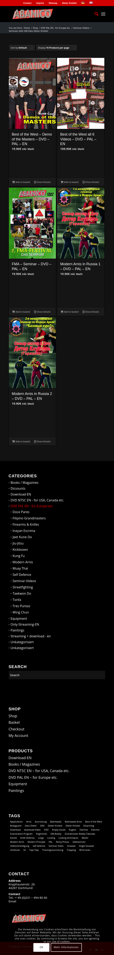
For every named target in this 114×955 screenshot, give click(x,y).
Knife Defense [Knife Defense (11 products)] (27, 837)
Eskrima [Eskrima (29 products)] (95, 829)
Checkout (17, 729)
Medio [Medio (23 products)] (85, 837)
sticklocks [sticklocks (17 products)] (15, 849)
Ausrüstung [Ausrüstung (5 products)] (41, 821)
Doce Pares (21, 512)
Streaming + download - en (31, 636)
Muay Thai (20, 568)
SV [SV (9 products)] (24, 849)
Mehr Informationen (66, 947)
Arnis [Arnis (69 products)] (28, 821)
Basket (14, 722)
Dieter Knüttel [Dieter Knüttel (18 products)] (73, 825)
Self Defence (22, 574)
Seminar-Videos (24, 581)
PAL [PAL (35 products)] (50, 841)
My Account (18, 735)
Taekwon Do (22, 593)
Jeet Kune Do (22, 537)
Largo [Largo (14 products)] (41, 837)
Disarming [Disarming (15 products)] (88, 825)
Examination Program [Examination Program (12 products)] (21, 833)
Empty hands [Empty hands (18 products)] (59, 829)
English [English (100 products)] (72, 829)
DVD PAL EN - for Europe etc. (32, 506)
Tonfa (17, 599)
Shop (13, 715)
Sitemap (53, 3)
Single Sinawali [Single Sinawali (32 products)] (86, 845)
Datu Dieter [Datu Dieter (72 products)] (31, 825)
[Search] (94, 14)
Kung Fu (19, 556)
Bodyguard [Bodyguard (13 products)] (16, 825)
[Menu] (103, 14)
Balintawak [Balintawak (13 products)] (55, 821)
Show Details (42, 182)
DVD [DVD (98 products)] (46, 829)
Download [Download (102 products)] (15, 829)
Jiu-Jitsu (18, 543)
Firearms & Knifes (26, 524)
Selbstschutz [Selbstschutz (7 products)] (79, 841)
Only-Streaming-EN (25, 624)
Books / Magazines (25, 482)
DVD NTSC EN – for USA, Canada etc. (39, 770)
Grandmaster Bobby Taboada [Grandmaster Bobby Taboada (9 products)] (80, 833)
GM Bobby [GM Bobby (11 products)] (55, 833)
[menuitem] (27, 3)
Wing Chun (21, 612)
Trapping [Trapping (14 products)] (71, 849)
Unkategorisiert (22, 642)
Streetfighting (23, 587)
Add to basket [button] (21, 182)
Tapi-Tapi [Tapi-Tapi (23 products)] (34, 849)
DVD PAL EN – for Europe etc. (33, 777)
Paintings (17, 630)
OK (41, 947)
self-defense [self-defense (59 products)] (39, 845)
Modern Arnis (23, 562)
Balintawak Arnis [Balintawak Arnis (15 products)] (73, 821)
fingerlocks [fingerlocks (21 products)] (41, 833)
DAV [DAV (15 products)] (42, 825)
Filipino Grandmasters (29, 518)
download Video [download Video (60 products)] (32, 829)
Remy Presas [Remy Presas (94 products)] (62, 841)
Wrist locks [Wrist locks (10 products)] (84, 849)
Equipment (19, 618)
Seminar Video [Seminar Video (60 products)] (56, 845)
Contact (27, 3)
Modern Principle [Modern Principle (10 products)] (36, 841)
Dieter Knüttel (69, 3)
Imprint (40, 3)
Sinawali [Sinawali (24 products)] (71, 845)
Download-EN (21, 494)
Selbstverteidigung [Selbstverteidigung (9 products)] (19, 845)
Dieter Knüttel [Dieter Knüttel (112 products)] (55, 825)
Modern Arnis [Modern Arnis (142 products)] (17, 841)
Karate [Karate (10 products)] (13, 837)
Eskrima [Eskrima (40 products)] (84, 829)
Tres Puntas (21, 606)
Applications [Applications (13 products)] (16, 821)
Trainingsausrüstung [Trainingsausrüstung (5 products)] (52, 849)
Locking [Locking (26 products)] (51, 837)
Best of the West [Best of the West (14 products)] (93, 821)
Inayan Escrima (24, 530)
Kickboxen (20, 549)
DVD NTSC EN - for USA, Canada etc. (37, 500)
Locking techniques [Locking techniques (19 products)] (68, 837)
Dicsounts (18, 488)
